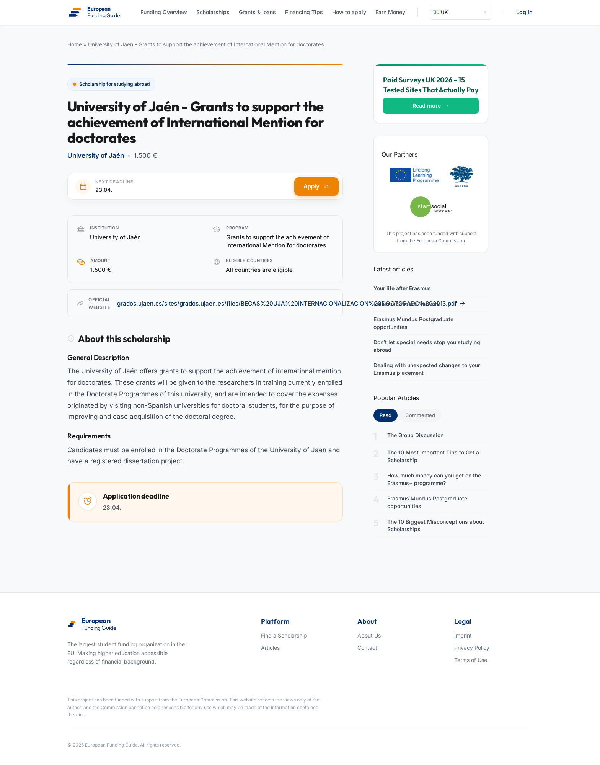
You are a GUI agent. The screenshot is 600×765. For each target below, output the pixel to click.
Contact (367, 647)
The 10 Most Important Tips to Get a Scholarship (433, 456)
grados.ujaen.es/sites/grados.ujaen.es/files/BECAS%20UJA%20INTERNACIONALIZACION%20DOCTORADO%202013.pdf (291, 303)
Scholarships (213, 12)
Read (389, 414)
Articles (270, 647)
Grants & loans (257, 12)
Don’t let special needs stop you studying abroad (426, 346)
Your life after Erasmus (402, 288)
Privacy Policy (471, 647)
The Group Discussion (415, 435)
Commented (420, 415)
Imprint (463, 635)
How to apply (349, 12)
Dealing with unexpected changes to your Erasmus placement (426, 369)
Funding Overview (163, 12)
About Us (369, 635)
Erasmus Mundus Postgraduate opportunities (413, 323)
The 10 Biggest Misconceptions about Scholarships (435, 525)
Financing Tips (304, 12)
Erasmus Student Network (406, 304)
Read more (430, 105)
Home (74, 44)
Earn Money (390, 12)
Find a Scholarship (284, 635)
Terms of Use (470, 660)
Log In (524, 12)
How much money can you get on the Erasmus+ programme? (434, 479)
